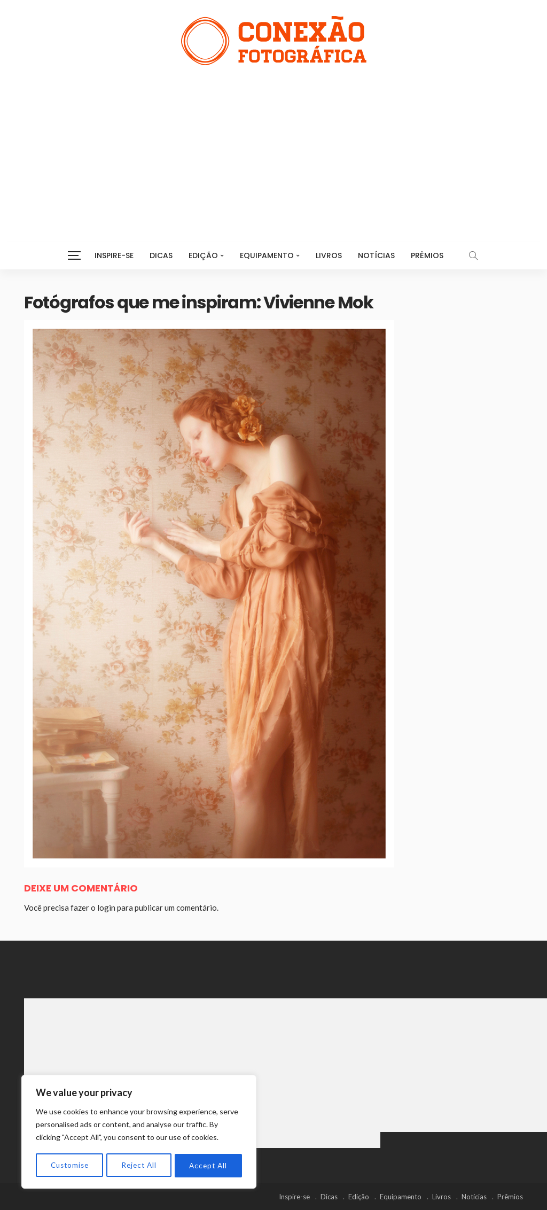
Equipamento (267, 255)
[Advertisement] (273, 145)
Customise (69, 1165)
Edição (203, 255)
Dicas (161, 255)
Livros (329, 255)
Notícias (376, 255)
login (106, 907)
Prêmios (427, 255)
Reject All (139, 1165)
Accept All (209, 1165)
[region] (138, 1132)
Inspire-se (114, 255)
